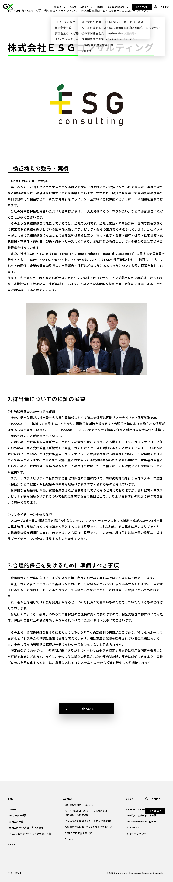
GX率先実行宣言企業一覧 (78, 833)
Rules (100, 6)
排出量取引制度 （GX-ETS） (80, 804)
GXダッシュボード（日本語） (143, 815)
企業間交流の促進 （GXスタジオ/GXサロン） (89, 827)
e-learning (133, 827)
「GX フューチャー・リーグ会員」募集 (30, 833)
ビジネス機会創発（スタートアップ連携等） (88, 821)
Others (69, 839)
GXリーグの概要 (18, 815)
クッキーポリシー (136, 833)
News (73, 6)
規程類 (20, 24)
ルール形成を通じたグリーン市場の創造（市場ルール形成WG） (86, 813)
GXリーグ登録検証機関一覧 (88, 24)
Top (10, 799)
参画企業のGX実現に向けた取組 (26, 827)
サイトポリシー (16, 873)
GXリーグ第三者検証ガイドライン (48, 24)
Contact (141, 7)
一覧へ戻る (87, 722)
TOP (10, 24)
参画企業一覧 (16, 821)
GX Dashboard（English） (142, 821)
